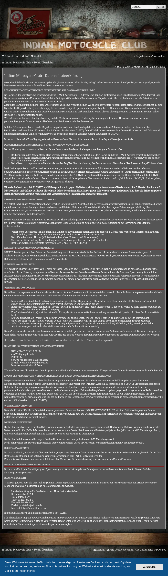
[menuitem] (25, 56)
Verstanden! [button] (149, 567)
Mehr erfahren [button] (28, 570)
